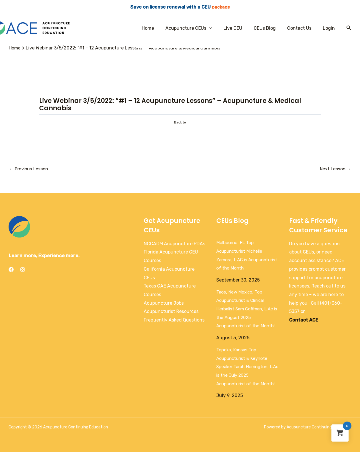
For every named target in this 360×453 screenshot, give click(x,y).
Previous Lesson (29, 169)
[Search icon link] (348, 28)
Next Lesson (335, 169)
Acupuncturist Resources (171, 312)
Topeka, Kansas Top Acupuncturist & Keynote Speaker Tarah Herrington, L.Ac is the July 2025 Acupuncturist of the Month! (247, 367)
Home (160, 28)
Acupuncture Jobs (164, 304)
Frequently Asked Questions (174, 321)
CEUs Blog (270, 28)
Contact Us (303, 28)
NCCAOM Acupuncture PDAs (174, 244)
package (221, 7)
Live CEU (240, 28)
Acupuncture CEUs (199, 28)
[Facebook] (11, 270)
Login (330, 28)
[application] (219, 28)
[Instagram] (22, 270)
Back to (180, 123)
